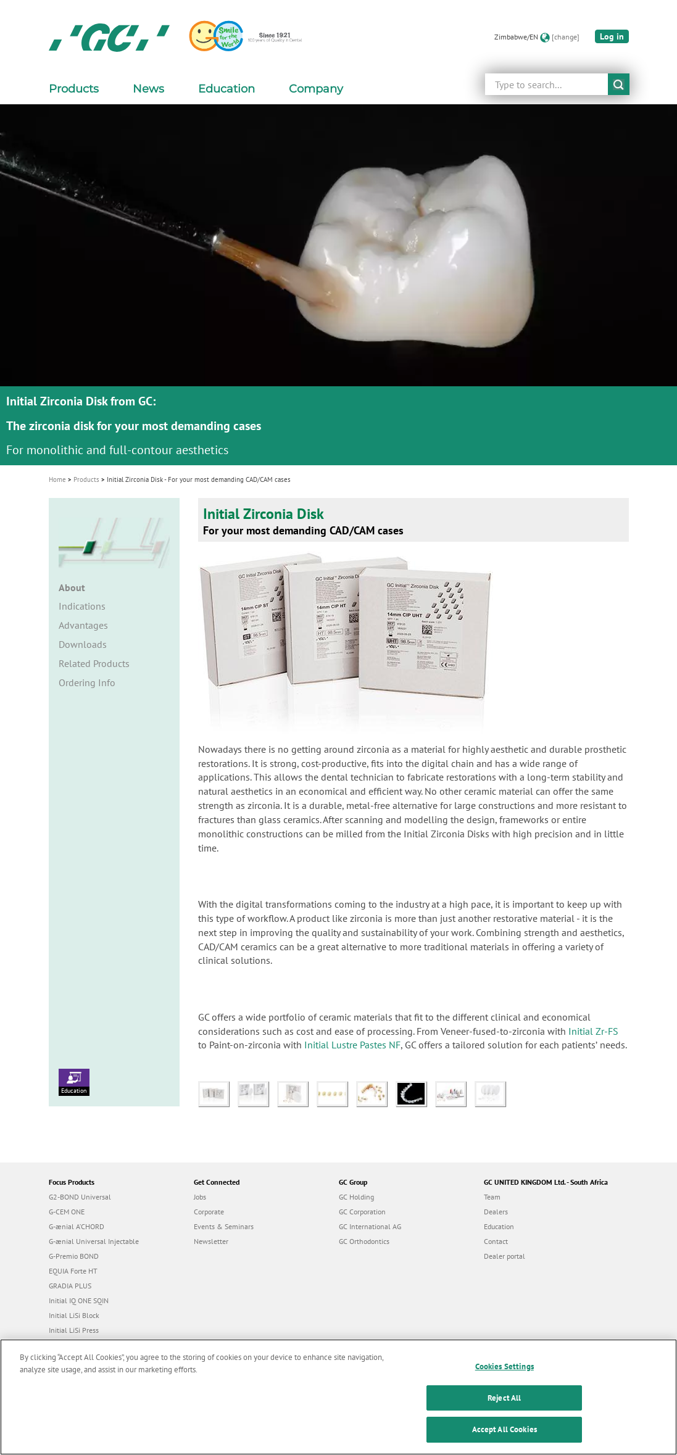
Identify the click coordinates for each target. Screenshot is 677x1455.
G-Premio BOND (74, 1256)
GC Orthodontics (364, 1241)
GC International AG (370, 1226)
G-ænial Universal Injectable (94, 1241)
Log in (612, 36)
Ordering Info (87, 682)
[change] (565, 36)
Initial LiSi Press (74, 1330)
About (72, 587)
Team (492, 1196)
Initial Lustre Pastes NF (352, 1044)
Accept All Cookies (504, 1429)
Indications (82, 606)
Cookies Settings (504, 1366)
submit (618, 84)
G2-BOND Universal (80, 1196)
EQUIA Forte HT (73, 1270)
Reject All (504, 1398)
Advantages (83, 625)
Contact (496, 1241)
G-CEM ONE (67, 1211)
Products (86, 479)
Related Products (94, 663)
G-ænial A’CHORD (76, 1226)
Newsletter (211, 1241)
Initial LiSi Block (74, 1315)
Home (57, 479)
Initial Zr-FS (593, 1031)
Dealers (496, 1211)
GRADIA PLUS (70, 1285)
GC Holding (356, 1196)
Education (74, 1082)
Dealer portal (504, 1256)
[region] (338, 1397)
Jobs (200, 1196)
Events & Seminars (224, 1226)
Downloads (83, 644)
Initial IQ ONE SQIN (79, 1300)
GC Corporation (362, 1211)
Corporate (209, 1211)
